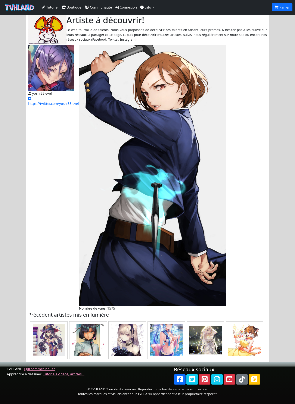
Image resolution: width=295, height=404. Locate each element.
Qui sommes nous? (39, 369)
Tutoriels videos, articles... (63, 374)
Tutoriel (50, 7)
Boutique (71, 7)
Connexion (126, 7)
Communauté (98, 7)
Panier (282, 7)
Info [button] (146, 7)
